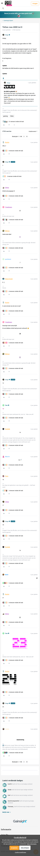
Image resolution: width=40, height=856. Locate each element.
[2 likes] (11, 176)
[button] (2, 4)
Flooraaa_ (11, 806)
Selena (7, 187)
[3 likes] (12, 220)
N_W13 (10, 784)
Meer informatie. (32, 844)
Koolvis (7, 142)
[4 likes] (12, 151)
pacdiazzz (8, 259)
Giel (9, 795)
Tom (6, 405)
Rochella (7, 429)
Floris (6, 476)
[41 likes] (13, 121)
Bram (6, 574)
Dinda (9, 789)
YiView (7, 502)
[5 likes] (12, 343)
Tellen (12, 116)
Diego (6, 35)
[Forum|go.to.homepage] (8, 3)
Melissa (7, 231)
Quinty (7, 729)
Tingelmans (8, 207)
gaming (5, 116)
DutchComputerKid (13, 801)
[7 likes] (12, 753)
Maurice (7, 456)
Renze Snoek (9, 279)
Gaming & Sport (8, 20)
